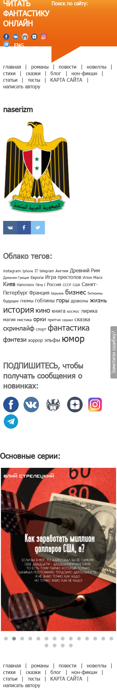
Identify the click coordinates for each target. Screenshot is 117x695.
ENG (18, 45)
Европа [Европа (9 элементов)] (37, 277)
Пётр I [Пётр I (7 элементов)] (40, 285)
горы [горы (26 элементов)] (62, 300)
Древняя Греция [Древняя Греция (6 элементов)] (16, 277)
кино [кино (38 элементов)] (43, 310)
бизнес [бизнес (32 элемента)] (75, 291)
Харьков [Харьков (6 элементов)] (57, 293)
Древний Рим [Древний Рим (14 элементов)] (85, 270)
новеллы (96, 66)
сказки (33, 73)
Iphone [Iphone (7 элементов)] (27, 271)
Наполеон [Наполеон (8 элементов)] (25, 284)
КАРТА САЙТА (66, 79)
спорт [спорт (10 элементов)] (41, 329)
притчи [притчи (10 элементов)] (54, 319)
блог (56, 73)
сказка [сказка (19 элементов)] (82, 319)
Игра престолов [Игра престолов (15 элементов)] (63, 277)
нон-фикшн (84, 73)
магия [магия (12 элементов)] (9, 319)
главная (12, 66)
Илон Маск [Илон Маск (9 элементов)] (92, 277)
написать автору (21, 86)
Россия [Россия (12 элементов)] (54, 284)
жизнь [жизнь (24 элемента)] (98, 300)
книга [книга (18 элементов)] (59, 310)
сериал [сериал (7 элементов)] (67, 320)
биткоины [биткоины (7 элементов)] (95, 293)
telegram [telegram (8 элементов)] (47, 270)
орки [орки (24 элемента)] (39, 318)
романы (40, 66)
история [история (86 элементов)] (18, 309)
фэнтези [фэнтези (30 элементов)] (15, 339)
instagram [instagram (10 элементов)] (12, 270)
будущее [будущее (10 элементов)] (11, 300)
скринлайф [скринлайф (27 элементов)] (18, 328)
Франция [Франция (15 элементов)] (39, 292)
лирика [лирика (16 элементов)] (89, 310)
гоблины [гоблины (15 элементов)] (45, 300)
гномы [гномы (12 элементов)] (26, 300)
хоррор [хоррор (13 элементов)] (35, 340)
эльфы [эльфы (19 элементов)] (52, 339)
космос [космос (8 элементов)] (73, 311)
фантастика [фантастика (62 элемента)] (69, 327)
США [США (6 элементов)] (76, 285)
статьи (10, 79)
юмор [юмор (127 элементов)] (73, 338)
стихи (9, 73)
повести (67, 66)
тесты (34, 79)
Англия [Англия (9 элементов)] (62, 270)
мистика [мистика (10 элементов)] (24, 319)
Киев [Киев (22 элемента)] (9, 283)
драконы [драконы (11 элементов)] (79, 301)
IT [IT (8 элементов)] (36, 270)
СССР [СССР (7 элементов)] (67, 285)
